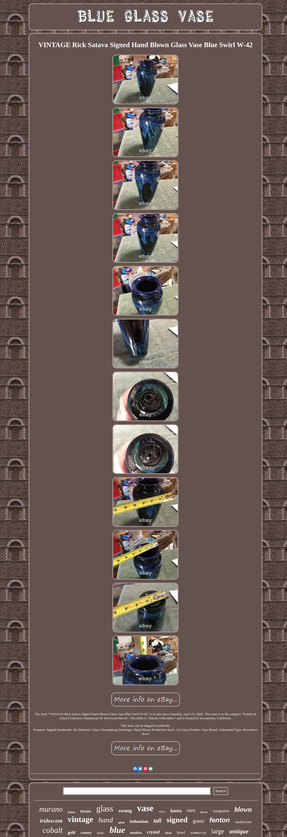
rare (191, 810)
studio (100, 833)
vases (162, 811)
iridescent (51, 820)
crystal (153, 832)
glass (104, 808)
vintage (80, 819)
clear (168, 833)
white (121, 822)
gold (71, 832)
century (86, 833)
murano (50, 809)
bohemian (139, 821)
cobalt (53, 830)
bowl (181, 832)
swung (125, 810)
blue (117, 830)
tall (157, 820)
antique (239, 831)
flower (204, 812)
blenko (85, 811)
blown (243, 809)
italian (71, 812)
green (198, 821)
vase (145, 808)
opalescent (243, 822)
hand (106, 820)
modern (136, 833)
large (217, 831)
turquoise (221, 810)
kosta (176, 810)
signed (177, 819)
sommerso (198, 833)
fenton (219, 820)
